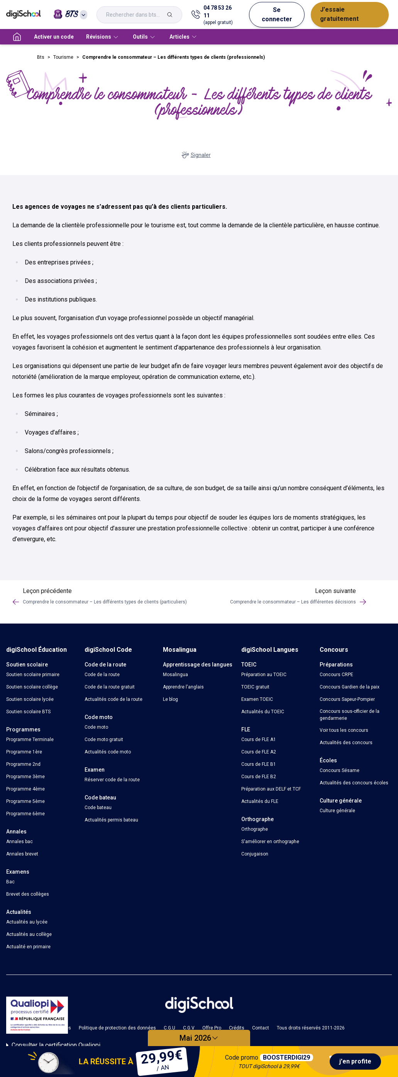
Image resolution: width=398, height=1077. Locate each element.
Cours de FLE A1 (258, 739)
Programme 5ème (25, 801)
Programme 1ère (24, 752)
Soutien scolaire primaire (32, 674)
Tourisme (63, 57)
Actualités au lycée (26, 922)
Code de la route (102, 674)
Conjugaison (254, 854)
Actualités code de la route (113, 699)
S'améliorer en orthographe (270, 841)
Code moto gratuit (104, 739)
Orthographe (254, 829)
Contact (260, 1028)
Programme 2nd (23, 764)
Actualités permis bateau (111, 820)
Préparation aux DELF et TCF (271, 789)
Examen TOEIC (257, 699)
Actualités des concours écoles (354, 783)
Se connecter (277, 14)
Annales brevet (22, 854)
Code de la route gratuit (110, 687)
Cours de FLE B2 (258, 776)
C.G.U (169, 1028)
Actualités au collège (29, 934)
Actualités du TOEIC (262, 711)
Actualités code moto (108, 752)
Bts (40, 57)
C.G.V (189, 1028)
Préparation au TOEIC (263, 674)
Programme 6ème (25, 813)
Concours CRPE (336, 674)
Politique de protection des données (117, 1028)
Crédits (236, 1028)
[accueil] (17, 36)
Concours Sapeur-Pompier (347, 699)
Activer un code (54, 37)
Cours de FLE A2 (258, 752)
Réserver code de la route (112, 779)
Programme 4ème (25, 789)
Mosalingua (175, 674)
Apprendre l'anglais (183, 687)
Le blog (170, 699)
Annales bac (19, 841)
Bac (10, 881)
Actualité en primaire (28, 946)
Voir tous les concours (344, 730)
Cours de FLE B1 (258, 764)
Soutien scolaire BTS (28, 711)
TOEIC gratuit (255, 687)
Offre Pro (211, 1028)
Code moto (96, 727)
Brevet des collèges (27, 894)
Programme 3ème (25, 776)
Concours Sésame (339, 770)
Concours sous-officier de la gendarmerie (349, 715)
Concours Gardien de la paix (349, 687)
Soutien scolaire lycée (30, 699)
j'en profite (355, 1061)
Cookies (62, 1028)
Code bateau (98, 807)
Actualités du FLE (259, 801)
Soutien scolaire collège (32, 687)
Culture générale (337, 810)
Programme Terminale (30, 739)
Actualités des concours (346, 742)
